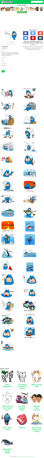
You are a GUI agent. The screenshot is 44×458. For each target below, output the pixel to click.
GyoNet (3, 50)
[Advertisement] (22, 21)
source (3, 59)
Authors (26, 456)
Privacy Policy (32, 456)
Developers (20, 456)
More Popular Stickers (22, 12)
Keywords (23, 456)
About (17, 456)
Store (29, 456)
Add (3, 71)
